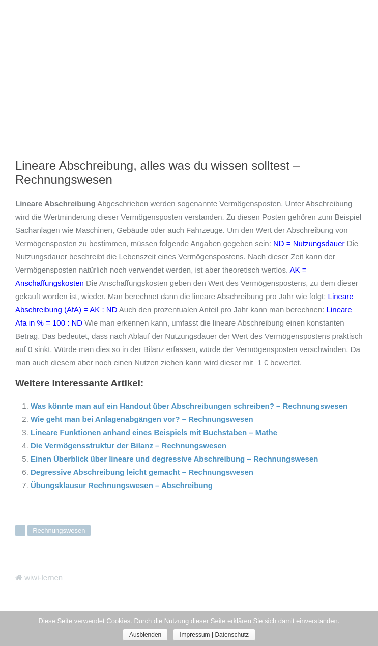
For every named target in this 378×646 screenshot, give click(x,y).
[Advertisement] (189, 71)
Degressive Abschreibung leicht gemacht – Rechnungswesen (142, 472)
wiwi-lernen (39, 577)
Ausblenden (145, 634)
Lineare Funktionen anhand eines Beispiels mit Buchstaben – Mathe (154, 432)
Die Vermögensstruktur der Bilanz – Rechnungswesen (128, 445)
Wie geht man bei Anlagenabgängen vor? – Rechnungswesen (142, 419)
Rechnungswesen (59, 530)
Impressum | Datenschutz (214, 634)
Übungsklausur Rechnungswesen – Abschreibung (122, 485)
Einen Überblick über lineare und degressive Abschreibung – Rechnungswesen (174, 458)
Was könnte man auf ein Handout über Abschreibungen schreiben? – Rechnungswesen (189, 405)
